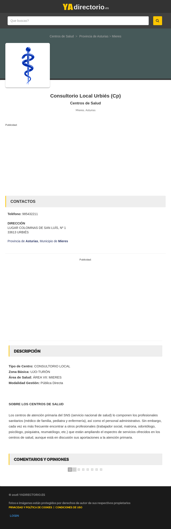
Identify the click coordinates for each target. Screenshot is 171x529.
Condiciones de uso (68, 507)
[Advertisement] (85, 160)
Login (14, 515)
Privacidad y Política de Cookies (30, 507)
